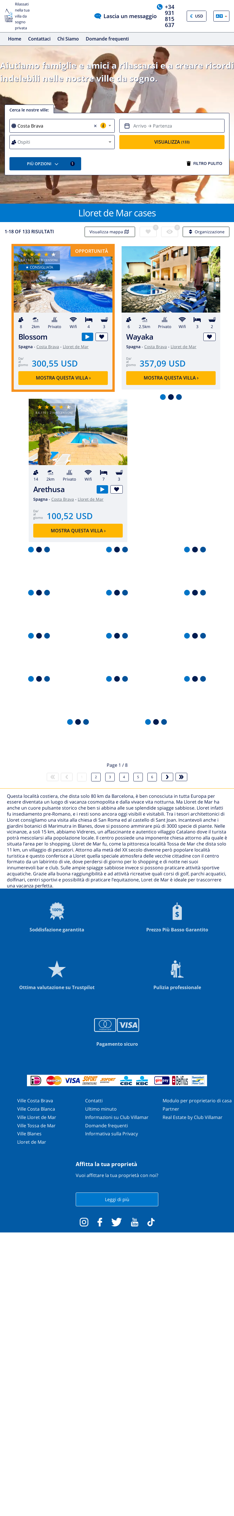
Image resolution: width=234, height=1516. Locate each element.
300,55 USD (55, 363)
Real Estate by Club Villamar (193, 1117)
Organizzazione (206, 231)
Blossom (33, 337)
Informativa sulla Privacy (111, 1133)
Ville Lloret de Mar (36, 1117)
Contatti (94, 1100)
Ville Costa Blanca (36, 1109)
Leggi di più (117, 1199)
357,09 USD (163, 363)
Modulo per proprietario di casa (197, 1100)
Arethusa (49, 489)
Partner (171, 1109)
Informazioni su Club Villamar (117, 1117)
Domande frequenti (107, 39)
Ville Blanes (29, 1133)
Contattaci (39, 39)
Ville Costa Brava (35, 1100)
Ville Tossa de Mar (36, 1125)
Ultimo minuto (101, 1109)
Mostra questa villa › (63, 378)
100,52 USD (70, 515)
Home (14, 39)
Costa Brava (47, 346)
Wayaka (139, 337)
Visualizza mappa (109, 231)
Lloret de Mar (76, 346)
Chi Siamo (68, 39)
